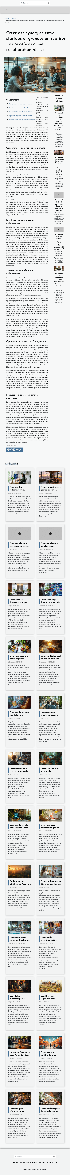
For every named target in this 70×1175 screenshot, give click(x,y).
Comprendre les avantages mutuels (20, 104)
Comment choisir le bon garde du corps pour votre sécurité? (19, 546)
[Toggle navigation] (6, 10)
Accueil (6, 18)
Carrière (13, 18)
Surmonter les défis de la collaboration (21, 112)
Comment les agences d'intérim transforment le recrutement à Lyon (51, 884)
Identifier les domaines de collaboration (21, 108)
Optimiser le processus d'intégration (20, 116)
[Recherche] (35, 3)
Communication (44, 1163)
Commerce (24, 1163)
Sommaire (13, 100)
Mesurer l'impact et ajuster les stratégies (22, 119)
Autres (54, 1163)
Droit (15, 1163)
